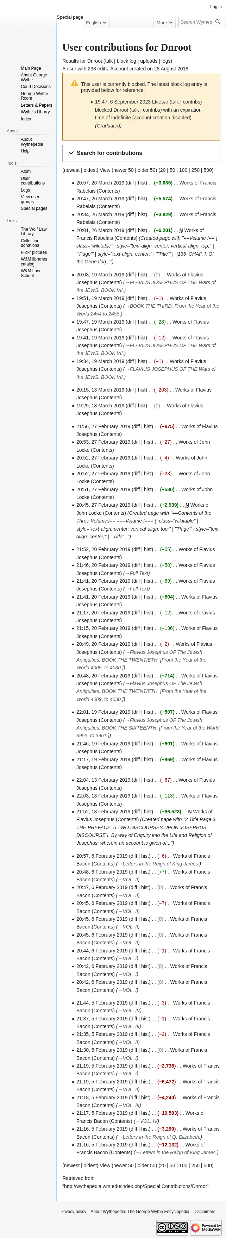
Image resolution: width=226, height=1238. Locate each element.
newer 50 (123, 170)
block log (126, 61)
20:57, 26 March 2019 (100, 183)
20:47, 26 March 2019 (100, 198)
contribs (191, 102)
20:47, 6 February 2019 (102, 887)
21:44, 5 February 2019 (102, 1003)
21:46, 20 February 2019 (103, 565)
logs (166, 61)
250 (196, 170)
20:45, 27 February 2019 (103, 505)
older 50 (147, 170)
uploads (148, 61)
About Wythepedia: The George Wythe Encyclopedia (139, 1211)
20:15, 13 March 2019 (100, 390)
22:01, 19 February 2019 (103, 712)
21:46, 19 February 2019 (103, 743)
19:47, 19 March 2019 (100, 322)
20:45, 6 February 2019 (102, 903)
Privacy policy (73, 1211)
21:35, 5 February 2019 (102, 1034)
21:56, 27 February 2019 (103, 426)
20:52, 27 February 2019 (103, 458)
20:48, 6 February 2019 (102, 872)
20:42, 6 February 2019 (102, 966)
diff (130, 183)
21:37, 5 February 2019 (102, 1018)
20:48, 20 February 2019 (103, 676)
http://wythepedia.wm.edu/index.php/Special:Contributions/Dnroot (135, 1186)
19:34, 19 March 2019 (100, 361)
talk (109, 61)
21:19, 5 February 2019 (102, 1066)
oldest (89, 170)
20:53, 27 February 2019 (103, 442)
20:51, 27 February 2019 (103, 489)
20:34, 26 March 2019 (100, 214)
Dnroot (94, 61)
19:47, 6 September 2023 (123, 102)
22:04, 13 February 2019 (103, 780)
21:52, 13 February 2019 (103, 811)
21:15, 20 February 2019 (103, 628)
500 (207, 170)
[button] (141, 153)
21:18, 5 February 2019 (102, 1097)
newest (72, 170)
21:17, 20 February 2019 (103, 612)
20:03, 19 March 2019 (100, 274)
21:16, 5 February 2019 (102, 1129)
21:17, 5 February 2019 (102, 1113)
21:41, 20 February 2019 (103, 581)
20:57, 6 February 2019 (102, 856)
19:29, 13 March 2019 (100, 405)
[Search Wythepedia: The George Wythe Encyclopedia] (200, 22)
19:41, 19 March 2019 (100, 337)
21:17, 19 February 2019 (103, 759)
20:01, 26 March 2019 (100, 230)
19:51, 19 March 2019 (100, 298)
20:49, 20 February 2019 (103, 644)
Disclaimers (204, 1211)
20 (163, 170)
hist (142, 183)
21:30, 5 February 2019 (102, 1050)
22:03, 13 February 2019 (103, 796)
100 (183, 170)
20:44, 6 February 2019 (102, 950)
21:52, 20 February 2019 (103, 549)
